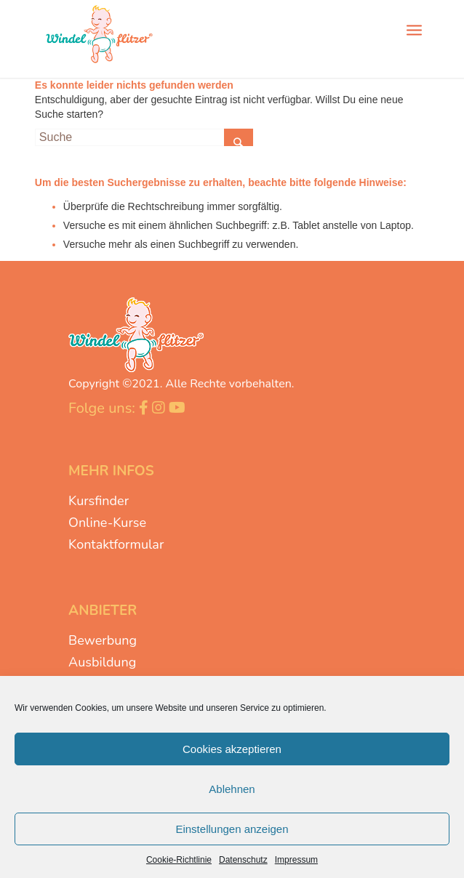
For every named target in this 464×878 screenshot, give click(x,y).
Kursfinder (98, 501)
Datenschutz (243, 860)
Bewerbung (102, 640)
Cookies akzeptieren (232, 749)
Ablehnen (232, 789)
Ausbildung (102, 662)
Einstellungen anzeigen (231, 829)
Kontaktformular (116, 544)
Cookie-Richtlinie (179, 860)
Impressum (296, 860)
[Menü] (414, 29)
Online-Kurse (107, 522)
